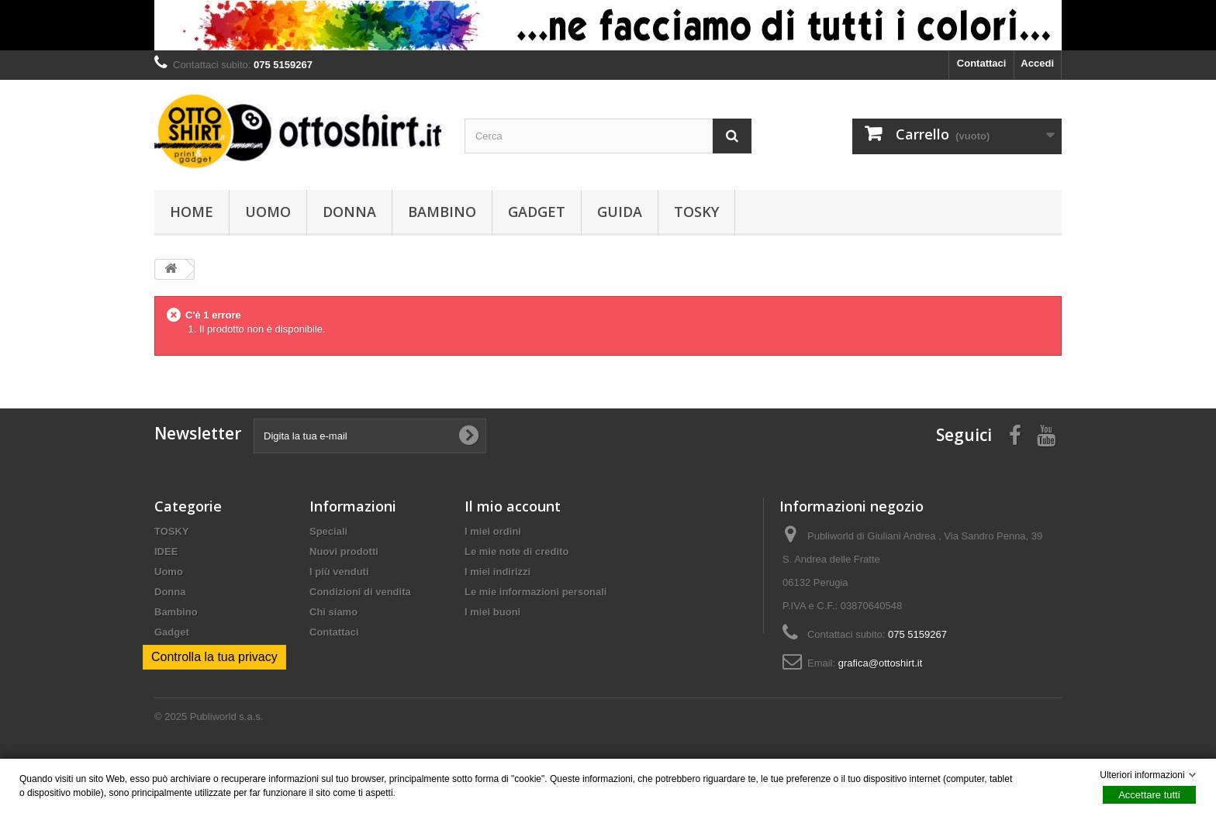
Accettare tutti (1149, 795)
